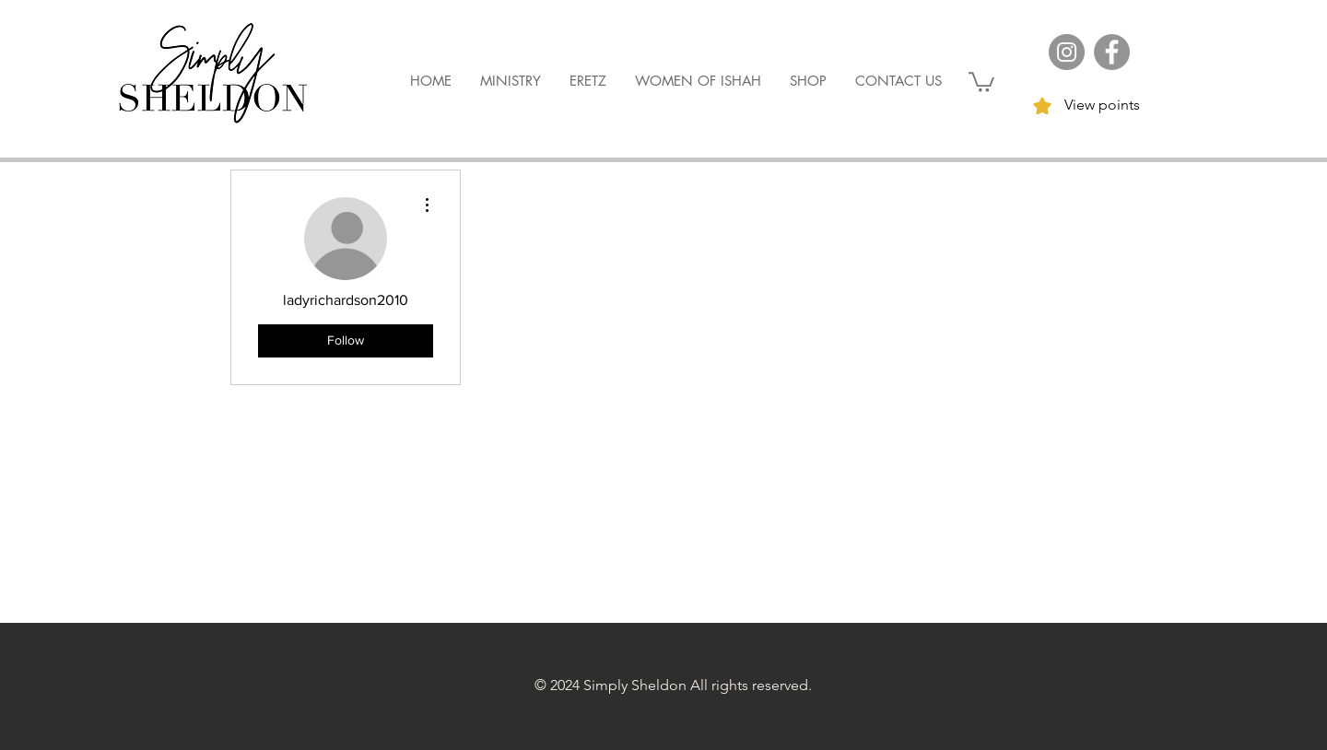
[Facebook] (1112, 52)
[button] (981, 81)
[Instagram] (1067, 52)
